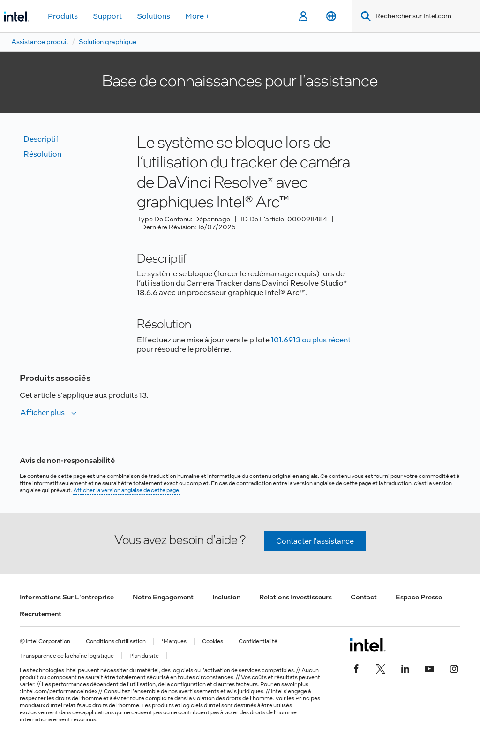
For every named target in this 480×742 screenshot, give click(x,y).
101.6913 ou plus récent (311, 340)
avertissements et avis (208, 691)
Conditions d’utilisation (116, 641)
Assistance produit (39, 42)
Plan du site (144, 655)
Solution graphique (107, 42)
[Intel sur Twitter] (380, 667)
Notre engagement (163, 597)
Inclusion (226, 597)
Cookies (212, 641)
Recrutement (40, 614)
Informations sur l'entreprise (67, 597)
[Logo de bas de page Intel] (368, 645)
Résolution (42, 154)
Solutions (153, 16)
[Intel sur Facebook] (356, 667)
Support (107, 16)
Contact (364, 597)
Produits (63, 16)
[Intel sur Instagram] (453, 667)
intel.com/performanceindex (60, 691)
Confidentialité (258, 641)
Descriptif (41, 139)
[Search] (363, 16)
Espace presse (419, 597)
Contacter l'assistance (315, 541)
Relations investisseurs (295, 597)
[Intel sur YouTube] (429, 667)
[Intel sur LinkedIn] (405, 667)
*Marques (174, 641)
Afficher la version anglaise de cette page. (126, 490)
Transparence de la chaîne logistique (67, 655)
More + (197, 16)
